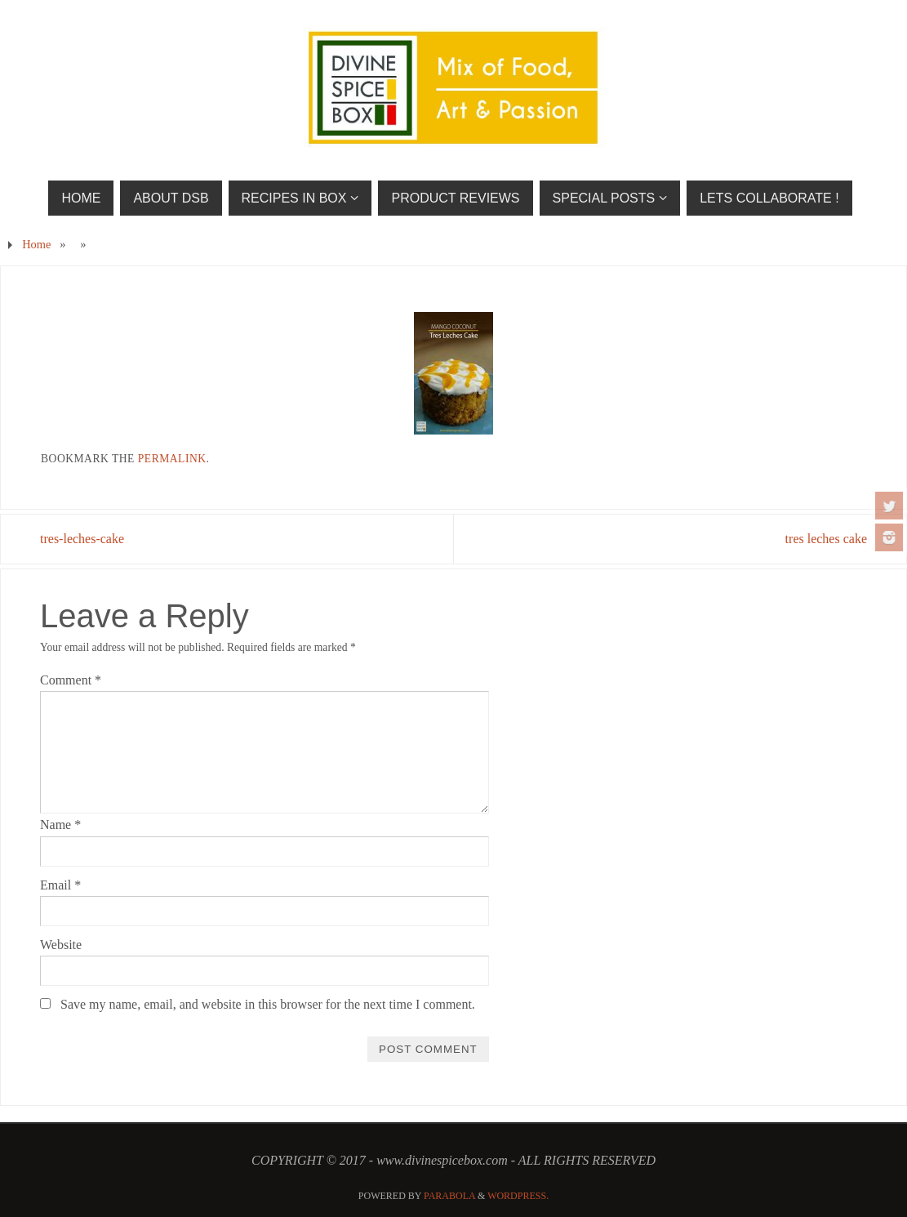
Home (36, 244)
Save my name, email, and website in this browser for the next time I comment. (267, 1004)
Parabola (449, 1195)
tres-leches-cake (82, 539)
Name (60, 824)
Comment (70, 680)
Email (60, 885)
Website (61, 945)
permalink (172, 458)
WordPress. (518, 1195)
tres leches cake (826, 539)
